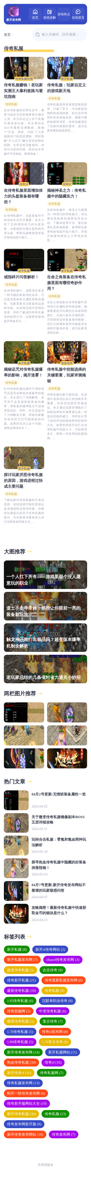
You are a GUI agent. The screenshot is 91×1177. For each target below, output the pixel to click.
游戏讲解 (49, 13)
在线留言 (78, 13)
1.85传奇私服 (20, 1001)
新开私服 (67, 79)
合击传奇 (52, 970)
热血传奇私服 (21, 1062)
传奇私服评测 (24, 79)
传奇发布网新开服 (24, 1124)
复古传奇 (52, 1021)
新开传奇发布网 (23, 1052)
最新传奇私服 (21, 991)
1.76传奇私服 (20, 1032)
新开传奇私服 (21, 1114)
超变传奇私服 (20, 970)
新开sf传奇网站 (50, 949)
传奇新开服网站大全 (27, 1103)
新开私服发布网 (22, 960)
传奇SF (23, 184)
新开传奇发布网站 (25, 1134)
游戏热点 (64, 14)
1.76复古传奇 (55, 1042)
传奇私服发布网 (23, 1083)
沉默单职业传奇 (57, 1001)
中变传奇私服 (52, 1011)
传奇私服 (11, 104)
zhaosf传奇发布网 (62, 960)
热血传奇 (67, 363)
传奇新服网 (18, 1011)
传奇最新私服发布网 (64, 980)
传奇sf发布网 (55, 1032)
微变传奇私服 (20, 1021)
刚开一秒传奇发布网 (26, 1093)
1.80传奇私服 (20, 1042)
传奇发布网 (63, 1134)
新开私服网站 (62, 1052)
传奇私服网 (51, 1073)
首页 (35, 13)
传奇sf (53, 1062)
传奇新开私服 (21, 980)
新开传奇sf (19, 1073)
